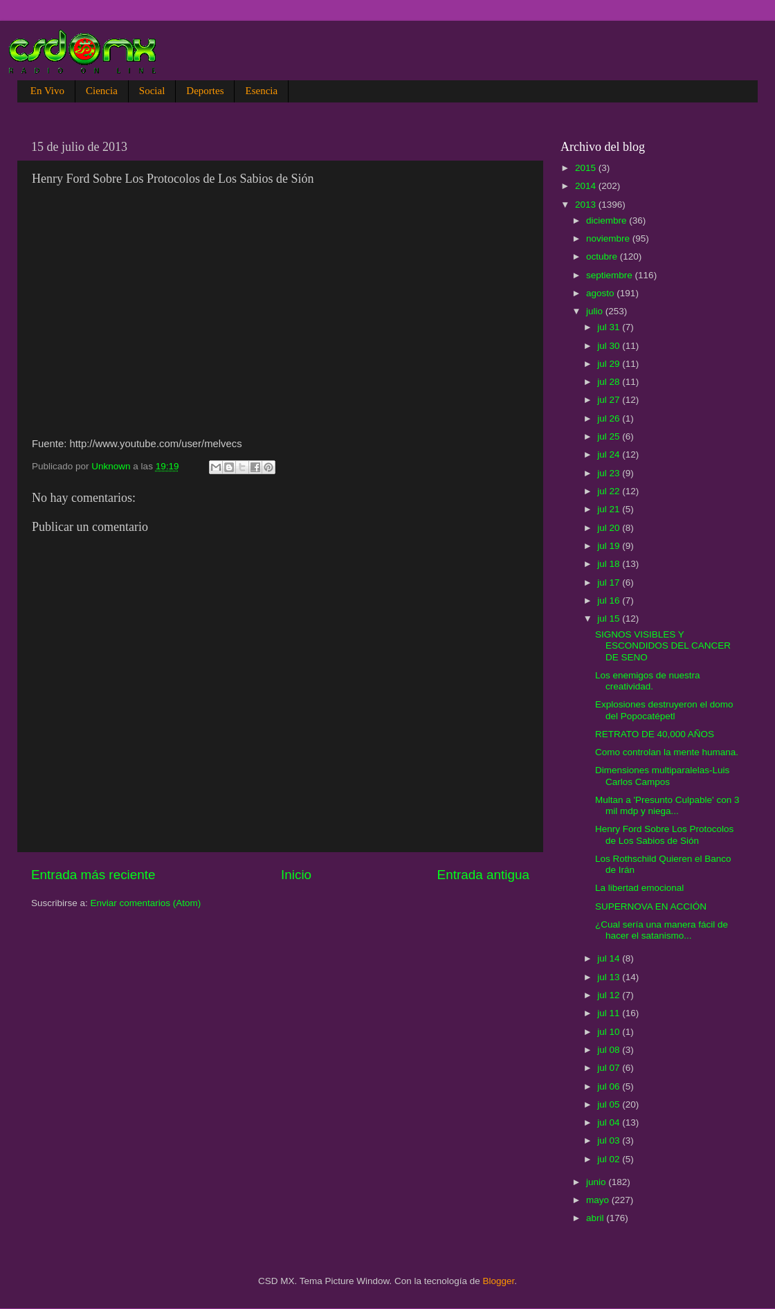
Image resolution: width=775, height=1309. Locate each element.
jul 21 (609, 509)
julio (595, 311)
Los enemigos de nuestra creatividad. (647, 681)
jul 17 (609, 582)
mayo (599, 1200)
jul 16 (609, 600)
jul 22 (609, 491)
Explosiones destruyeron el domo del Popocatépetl (664, 710)
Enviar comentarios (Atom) (146, 903)
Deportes (205, 90)
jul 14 (609, 958)
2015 (587, 168)
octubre (603, 256)
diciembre (607, 220)
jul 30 (609, 346)
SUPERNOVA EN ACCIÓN (650, 906)
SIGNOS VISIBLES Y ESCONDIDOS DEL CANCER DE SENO (663, 645)
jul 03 (609, 1140)
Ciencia (102, 90)
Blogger (499, 1281)
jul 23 (609, 473)
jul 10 (609, 1032)
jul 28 (609, 382)
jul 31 (609, 327)
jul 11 (609, 1013)
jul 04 (609, 1122)
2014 (587, 186)
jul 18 (609, 564)
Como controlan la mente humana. (666, 752)
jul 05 (609, 1104)
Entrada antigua (483, 874)
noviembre (609, 238)
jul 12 (609, 995)
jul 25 (609, 436)
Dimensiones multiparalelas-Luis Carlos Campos (662, 775)
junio (597, 1182)
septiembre (610, 275)
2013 (587, 204)
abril (596, 1218)
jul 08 (609, 1050)
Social (152, 90)
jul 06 (609, 1086)
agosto (601, 293)
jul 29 (609, 364)
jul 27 (609, 400)
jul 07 (609, 1068)
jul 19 (609, 546)
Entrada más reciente (93, 874)
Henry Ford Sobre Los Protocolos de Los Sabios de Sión (664, 834)
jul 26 (609, 418)
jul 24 (609, 454)
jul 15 (609, 618)
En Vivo (47, 90)
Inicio (296, 874)
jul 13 (609, 977)
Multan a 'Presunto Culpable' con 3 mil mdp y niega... (667, 805)
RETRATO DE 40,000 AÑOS (654, 734)
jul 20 (609, 528)
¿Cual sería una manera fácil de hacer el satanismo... (661, 930)
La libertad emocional (639, 888)
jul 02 (609, 1159)
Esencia (261, 90)
